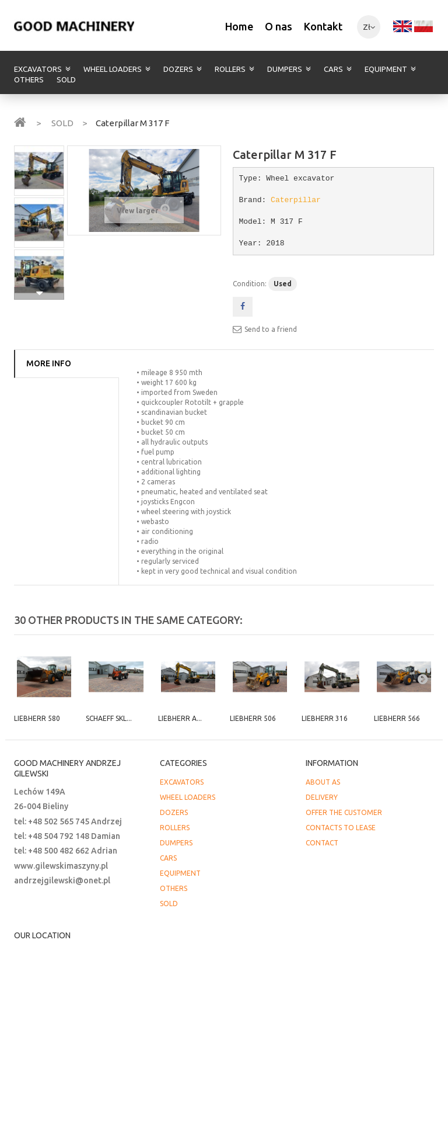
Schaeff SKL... (109, 718)
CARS (333, 69)
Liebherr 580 (37, 718)
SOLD (66, 79)
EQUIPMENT (386, 69)
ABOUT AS (323, 782)
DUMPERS (284, 69)
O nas (278, 26)
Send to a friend (270, 329)
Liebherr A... (180, 718)
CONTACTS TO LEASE (341, 827)
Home (239, 26)
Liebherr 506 (253, 718)
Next (39, 293)
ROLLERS (230, 69)
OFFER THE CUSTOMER (344, 812)
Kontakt (323, 26)
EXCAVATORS (38, 69)
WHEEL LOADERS (112, 69)
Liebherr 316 (325, 718)
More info (48, 363)
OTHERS (29, 79)
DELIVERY (322, 797)
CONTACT (322, 843)
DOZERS (178, 69)
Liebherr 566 (397, 718)
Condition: (250, 283)
